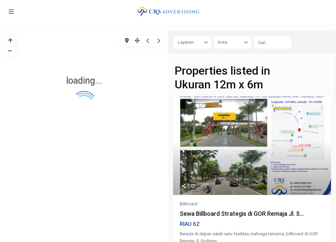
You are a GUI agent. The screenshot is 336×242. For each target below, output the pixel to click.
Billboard (188, 204)
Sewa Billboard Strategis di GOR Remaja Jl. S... (242, 213)
